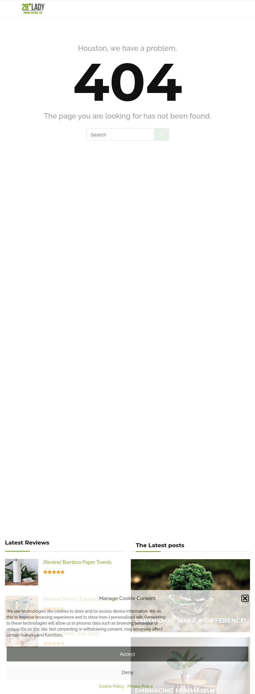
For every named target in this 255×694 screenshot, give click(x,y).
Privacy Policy (140, 686)
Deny (127, 672)
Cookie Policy (111, 686)
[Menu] (8, 9)
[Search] (245, 9)
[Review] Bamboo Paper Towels (77, 562)
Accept (127, 654)
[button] (245, 598)
